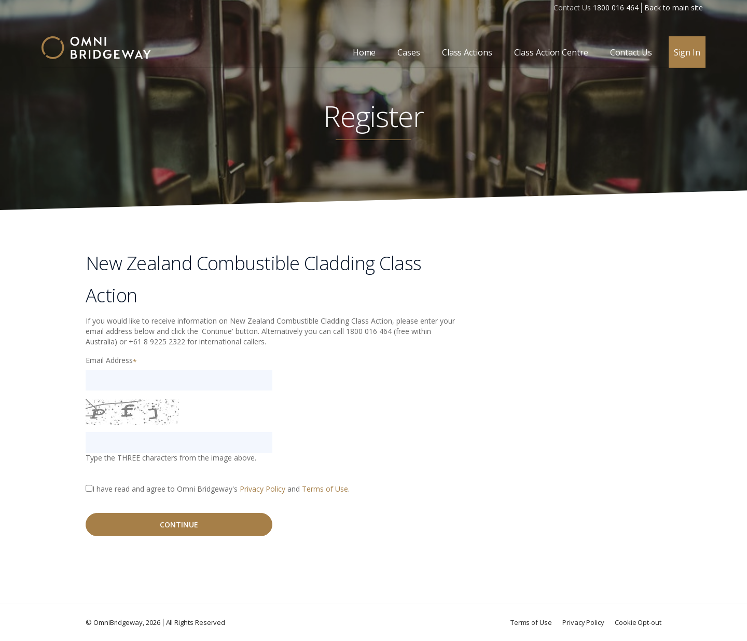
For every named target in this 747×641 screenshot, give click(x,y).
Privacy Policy (262, 489)
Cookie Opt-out (638, 622)
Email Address (109, 360)
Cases (408, 52)
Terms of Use (325, 489)
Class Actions (467, 52)
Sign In (687, 52)
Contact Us (631, 52)
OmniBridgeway (118, 622)
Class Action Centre (551, 52)
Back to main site (673, 7)
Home (364, 52)
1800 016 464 (616, 7)
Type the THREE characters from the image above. (171, 458)
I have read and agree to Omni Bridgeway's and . (221, 489)
